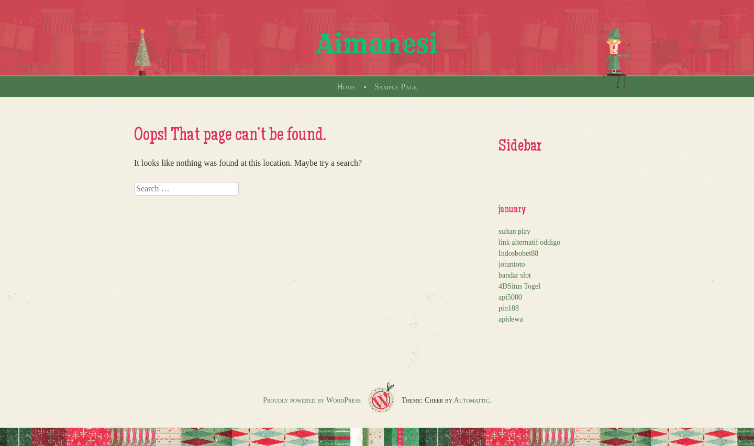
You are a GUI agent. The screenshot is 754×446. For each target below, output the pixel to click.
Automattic (472, 400)
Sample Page (395, 86)
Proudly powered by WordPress (312, 400)
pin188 (508, 308)
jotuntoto (511, 264)
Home (346, 86)
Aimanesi (377, 44)
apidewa (510, 319)
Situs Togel (523, 286)
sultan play (514, 231)
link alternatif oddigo (529, 242)
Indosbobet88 (518, 253)
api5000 (510, 297)
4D (502, 286)
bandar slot (514, 275)
